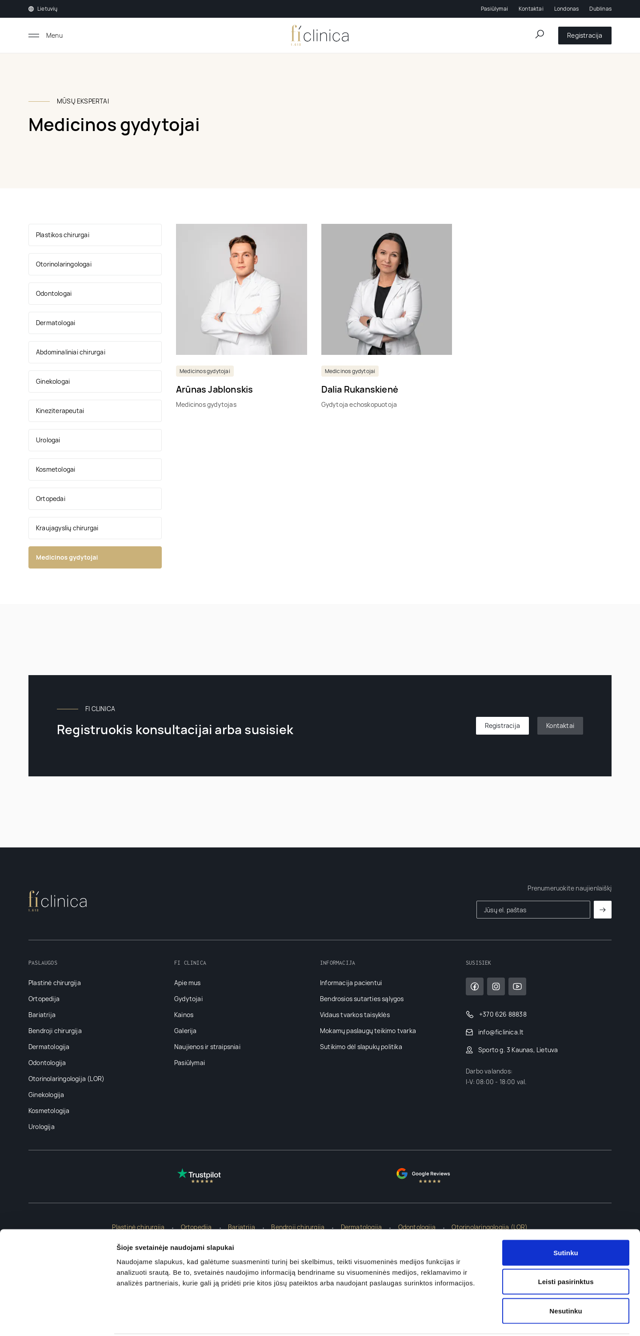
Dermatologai (55, 322)
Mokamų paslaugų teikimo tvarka (368, 1030)
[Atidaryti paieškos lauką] (539, 34)
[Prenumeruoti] (603, 909)
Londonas (566, 8)
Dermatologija (49, 1046)
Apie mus (187, 982)
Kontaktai (531, 8)
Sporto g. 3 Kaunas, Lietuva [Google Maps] (512, 1050)
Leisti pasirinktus (565, 1248)
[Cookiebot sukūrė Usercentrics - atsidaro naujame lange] (57, 1318)
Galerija (185, 1030)
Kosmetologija (49, 1110)
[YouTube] (517, 986)
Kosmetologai (55, 469)
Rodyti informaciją (455, 1318)
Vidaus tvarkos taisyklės (355, 1014)
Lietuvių (43, 8)
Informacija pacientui (351, 982)
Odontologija (47, 1062)
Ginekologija (46, 1094)
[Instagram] (496, 986)
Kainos (183, 1014)
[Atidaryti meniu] (45, 35)
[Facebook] (475, 986)
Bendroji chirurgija (55, 1030)
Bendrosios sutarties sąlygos (362, 998)
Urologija (41, 1126)
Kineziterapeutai (60, 410)
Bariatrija (42, 1014)
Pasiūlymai (494, 8)
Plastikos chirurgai (62, 235)
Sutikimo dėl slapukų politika (361, 1046)
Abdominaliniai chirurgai (70, 352)
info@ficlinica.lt (495, 1032)
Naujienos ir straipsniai (207, 1046)
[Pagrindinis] (320, 35)
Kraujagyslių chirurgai (67, 528)
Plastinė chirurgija (54, 982)
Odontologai (54, 293)
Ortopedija (44, 998)
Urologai (48, 440)
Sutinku (565, 1219)
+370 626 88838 (496, 1014)
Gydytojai (188, 998)
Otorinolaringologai (64, 264)
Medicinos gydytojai (67, 557)
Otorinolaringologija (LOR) (66, 1078)
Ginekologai (53, 381)
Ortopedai (50, 498)
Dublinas (600, 8)
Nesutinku (565, 1277)
